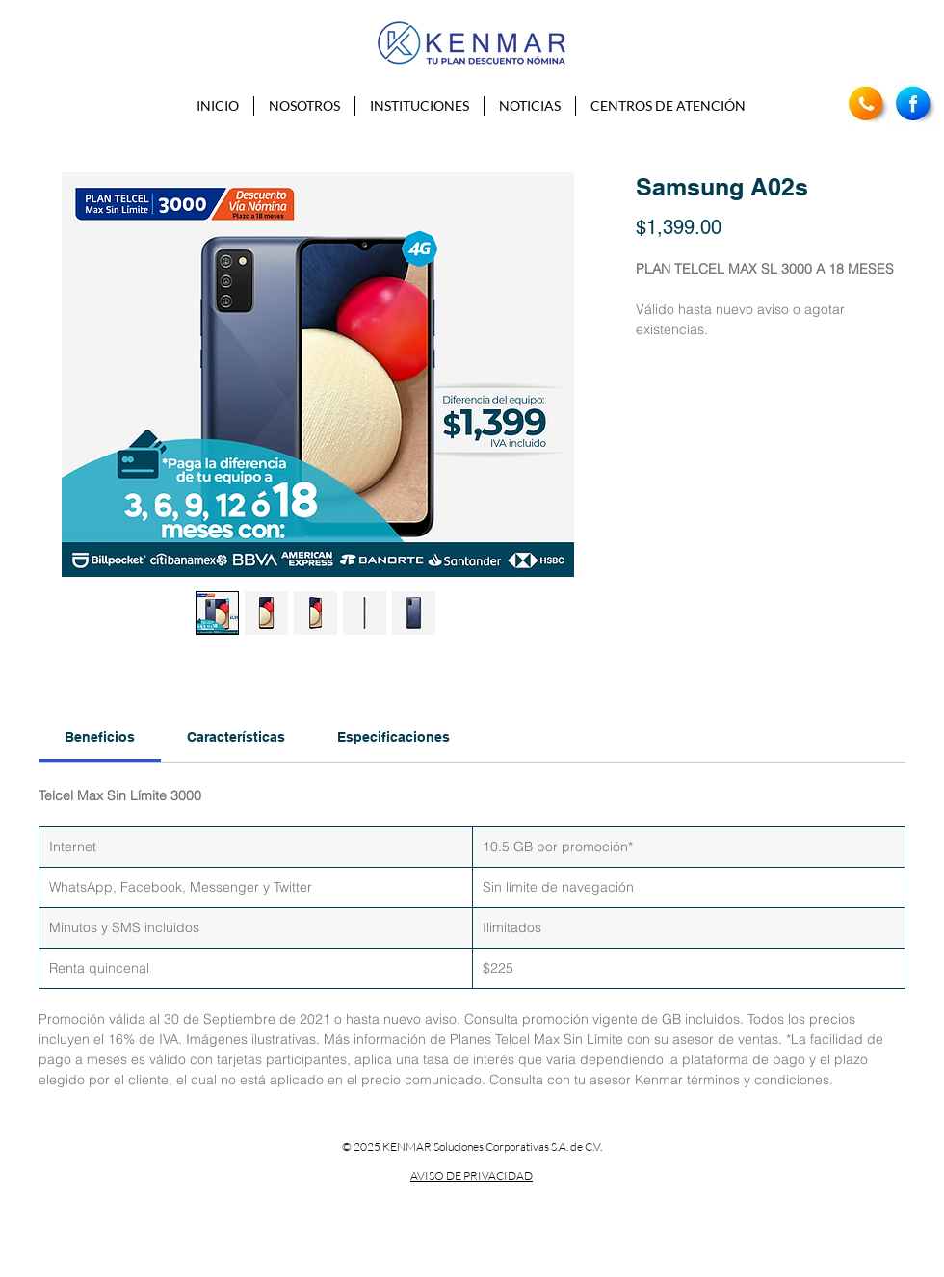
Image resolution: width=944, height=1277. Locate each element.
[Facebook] (916, 105)
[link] (100, 736)
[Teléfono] (869, 105)
